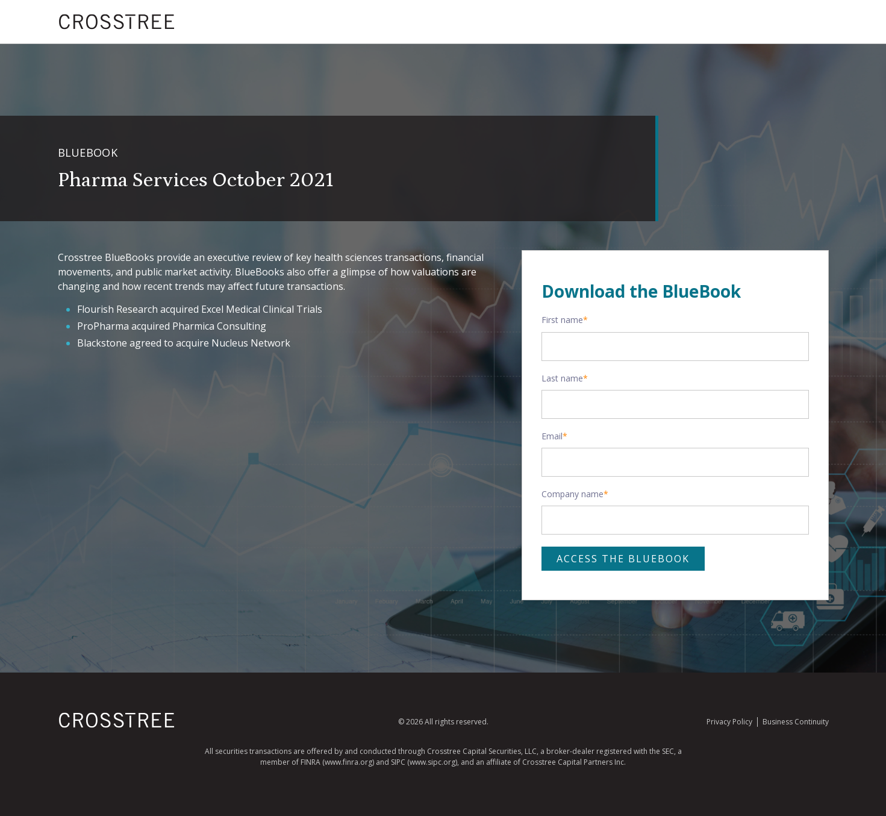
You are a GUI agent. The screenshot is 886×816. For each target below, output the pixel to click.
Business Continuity (796, 722)
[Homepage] (117, 725)
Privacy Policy (729, 722)
